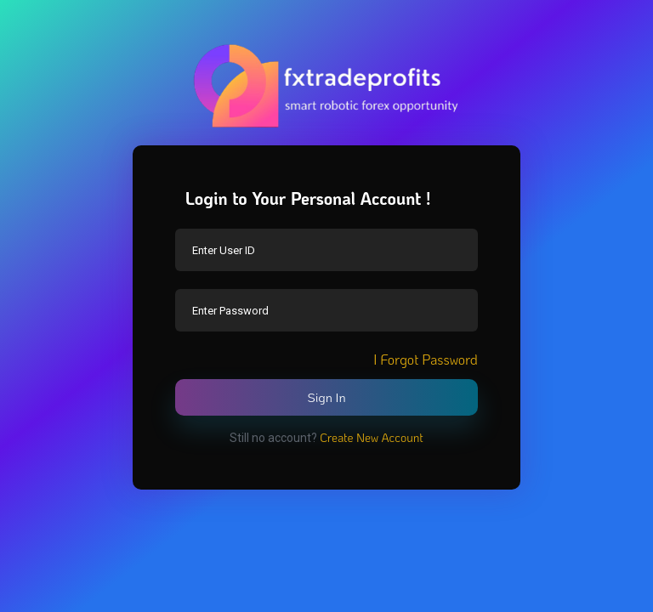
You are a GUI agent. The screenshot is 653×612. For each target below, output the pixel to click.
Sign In (326, 396)
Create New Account (371, 437)
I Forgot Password (425, 359)
